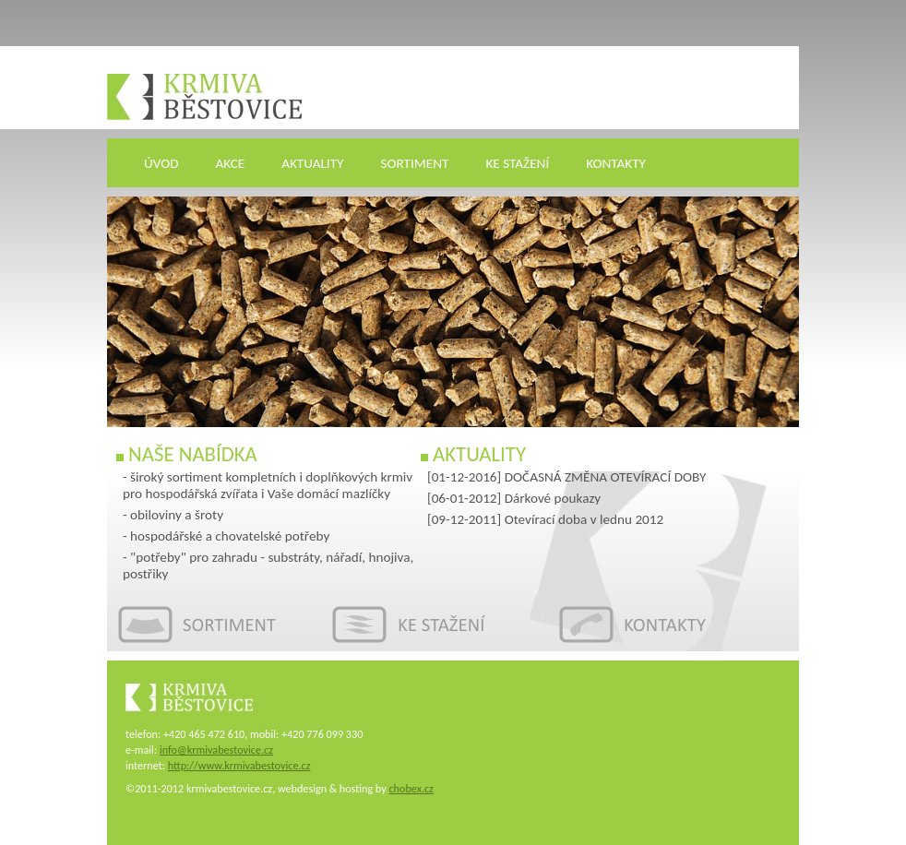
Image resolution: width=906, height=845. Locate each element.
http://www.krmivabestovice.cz (239, 765)
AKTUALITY (312, 163)
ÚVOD (161, 163)
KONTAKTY (616, 163)
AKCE (230, 163)
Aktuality (479, 454)
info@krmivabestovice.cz (216, 749)
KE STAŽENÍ (517, 163)
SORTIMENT (414, 163)
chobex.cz (410, 788)
